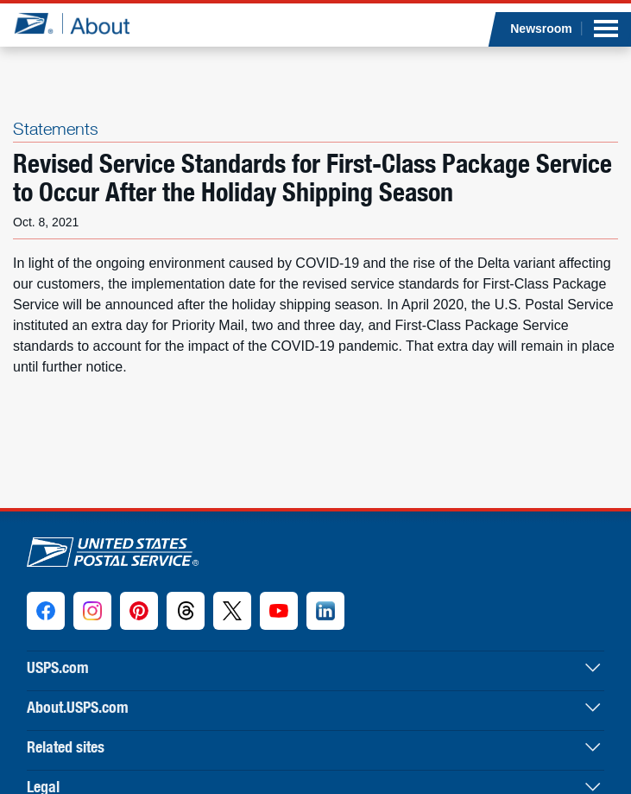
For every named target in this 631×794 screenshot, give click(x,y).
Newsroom (541, 28)
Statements (55, 128)
